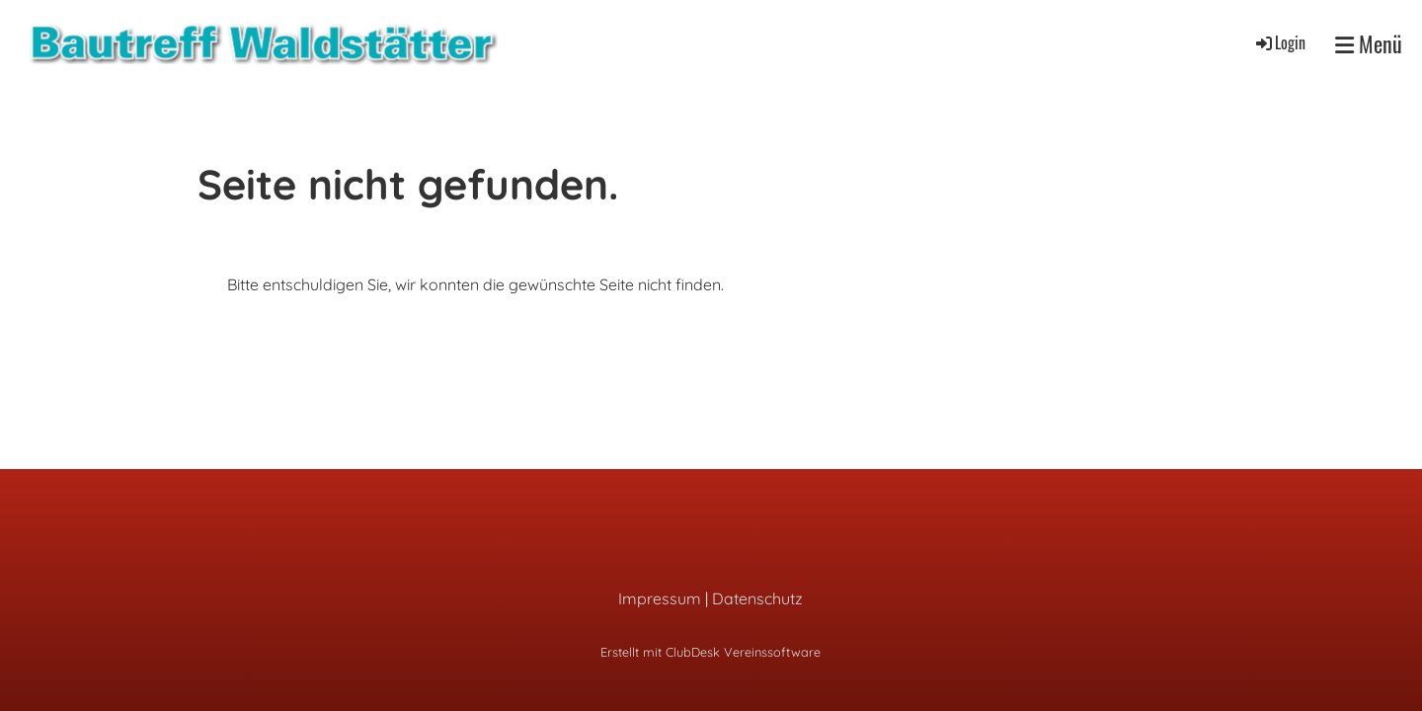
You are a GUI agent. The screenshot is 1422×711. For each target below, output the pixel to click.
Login (1279, 42)
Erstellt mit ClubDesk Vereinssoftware (710, 652)
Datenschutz (757, 598)
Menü (1368, 44)
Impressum (659, 598)
